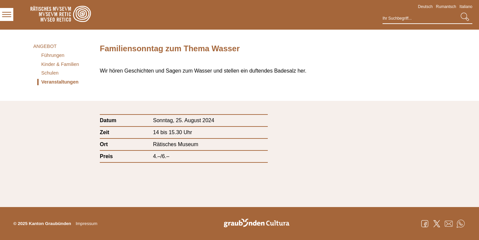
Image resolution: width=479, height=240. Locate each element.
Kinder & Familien (60, 64)
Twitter (437, 224)
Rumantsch (446, 6)
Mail (449, 224)
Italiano (465, 6)
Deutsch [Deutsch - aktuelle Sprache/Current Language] (425, 6)
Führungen (53, 55)
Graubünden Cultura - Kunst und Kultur (259, 224)
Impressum (86, 223)
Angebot (45, 46)
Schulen (50, 73)
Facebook (425, 224)
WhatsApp (461, 224)
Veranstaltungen (60, 82)
